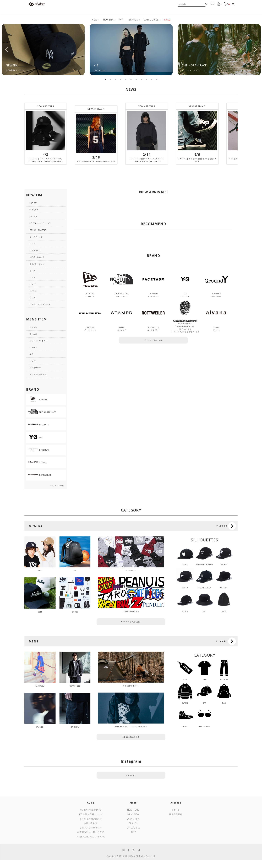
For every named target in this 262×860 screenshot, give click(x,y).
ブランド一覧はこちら (153, 340)
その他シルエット (37, 257)
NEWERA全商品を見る (131, 621)
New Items (133, 809)
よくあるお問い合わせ (91, 818)
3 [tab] (115, 79)
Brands (133, 823)
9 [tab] (146, 79)
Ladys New (133, 818)
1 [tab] (105, 79)
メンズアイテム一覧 (38, 374)
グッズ (32, 297)
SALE (167, 19)
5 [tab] (126, 79)
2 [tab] (110, 79)
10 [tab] (151, 79)
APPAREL (130, 570)
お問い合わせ (90, 823)
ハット (32, 243)
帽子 (31, 354)
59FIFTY (33, 203)
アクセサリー (35, 367)
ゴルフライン (35, 250)
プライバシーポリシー (91, 827)
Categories (133, 827)
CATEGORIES (151, 19)
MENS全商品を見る (131, 737)
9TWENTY (34, 210)
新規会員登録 (175, 814)
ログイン (175, 809)
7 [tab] (136, 79)
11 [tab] (157, 79)
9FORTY (33, 216)
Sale (133, 832)
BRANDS (133, 19)
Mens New (133, 814)
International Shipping (91, 836)
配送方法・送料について (91, 814)
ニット (32, 277)
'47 (121, 19)
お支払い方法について (91, 809)
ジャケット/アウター (38, 341)
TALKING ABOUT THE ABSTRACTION (130, 727)
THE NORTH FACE (130, 686)
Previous (7, 49)
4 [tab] (120, 79)
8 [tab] (141, 79)
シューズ (33, 347)
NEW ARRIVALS (45, 106)
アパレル (33, 290)
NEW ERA (108, 19)
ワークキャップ (36, 237)
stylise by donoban (36, 4)
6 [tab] (131, 79)
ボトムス (33, 334)
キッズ (32, 270)
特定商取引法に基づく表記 (90, 832)
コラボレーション (37, 264)
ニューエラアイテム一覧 (40, 304)
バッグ (32, 284)
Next (255, 49)
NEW (94, 19)
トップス (33, 327)
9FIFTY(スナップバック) (40, 223)
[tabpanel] (43, 49)
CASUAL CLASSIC (38, 230)
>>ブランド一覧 (57, 485)
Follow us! (131, 775)
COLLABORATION (130, 611)
